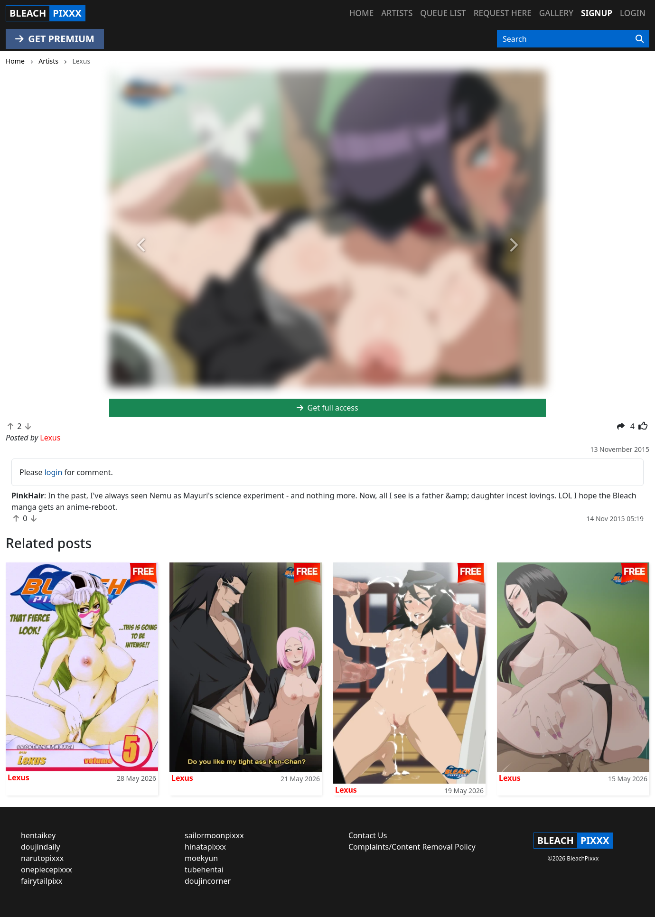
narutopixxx (42, 858)
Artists (396, 13)
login (54, 472)
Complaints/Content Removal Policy (412, 847)
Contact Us (367, 835)
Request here (503, 13)
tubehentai (204, 869)
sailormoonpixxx (214, 835)
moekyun (201, 858)
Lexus (18, 777)
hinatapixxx (205, 847)
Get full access (327, 407)
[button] (142, 245)
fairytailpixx (41, 881)
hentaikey (38, 835)
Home (361, 13)
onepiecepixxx (46, 869)
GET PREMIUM (54, 38)
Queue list (443, 13)
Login (633, 13)
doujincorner (208, 881)
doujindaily (40, 847)
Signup (596, 13)
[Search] (639, 39)
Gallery (556, 13)
